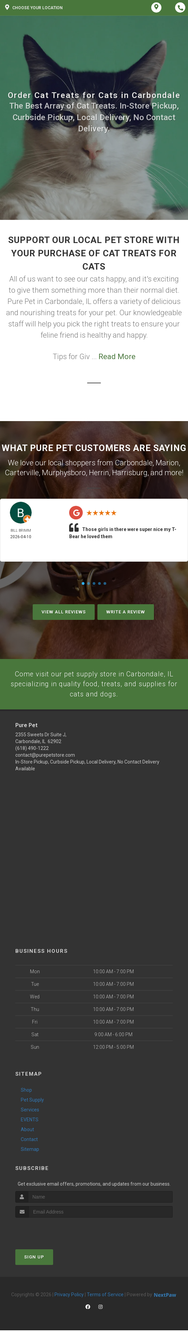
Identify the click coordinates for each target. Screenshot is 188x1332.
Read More (117, 356)
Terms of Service (105, 1296)
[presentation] (51, 1232)
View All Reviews (64, 611)
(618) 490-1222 (32, 750)
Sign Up (34, 1258)
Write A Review (125, 611)
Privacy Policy (69, 1296)
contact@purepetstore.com (45, 756)
